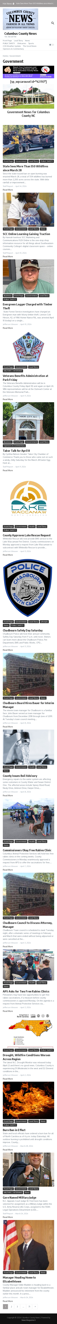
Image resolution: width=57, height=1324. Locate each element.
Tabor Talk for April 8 (16, 450)
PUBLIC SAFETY (9, 43)
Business (8, 295)
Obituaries (21, 43)
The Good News (29, 46)
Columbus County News (20, 33)
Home (5, 56)
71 (29, 1306)
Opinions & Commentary (13, 49)
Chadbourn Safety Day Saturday (23, 630)
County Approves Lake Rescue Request (27, 535)
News (27, 40)
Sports (31, 43)
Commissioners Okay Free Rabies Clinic (27, 850)
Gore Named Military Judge (19, 1197)
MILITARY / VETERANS (13, 371)
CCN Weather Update (12, 46)
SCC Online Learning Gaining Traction (26, 234)
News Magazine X (29, 1320)
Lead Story (18, 40)
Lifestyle (44, 621)
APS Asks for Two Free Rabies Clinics (26, 991)
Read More (8, 190)
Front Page (7, 40)
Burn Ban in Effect (14, 1130)
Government (21, 161)
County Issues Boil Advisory (20, 775)
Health (32, 526)
